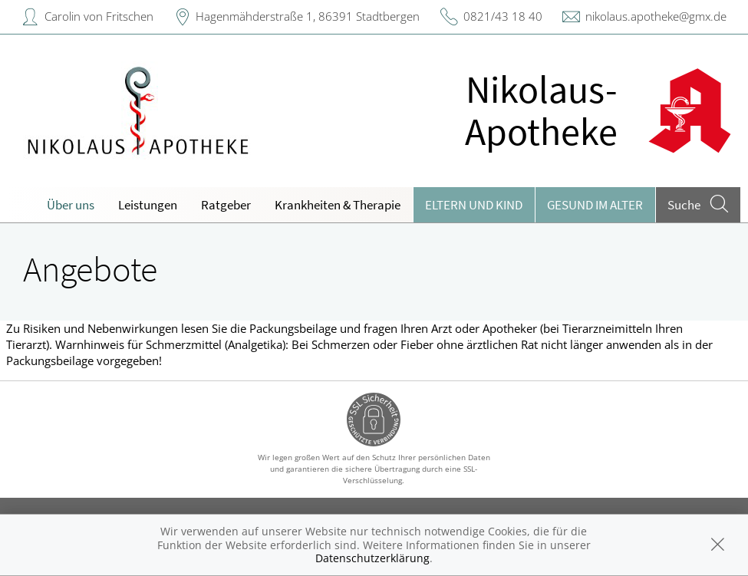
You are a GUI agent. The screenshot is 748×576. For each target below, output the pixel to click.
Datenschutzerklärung (372, 558)
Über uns (70, 204)
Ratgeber (226, 204)
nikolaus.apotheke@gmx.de (656, 16)
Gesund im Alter (595, 204)
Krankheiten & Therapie (337, 204)
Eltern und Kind (473, 204)
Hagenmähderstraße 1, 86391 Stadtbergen (308, 16)
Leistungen (147, 204)
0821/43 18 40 (502, 16)
